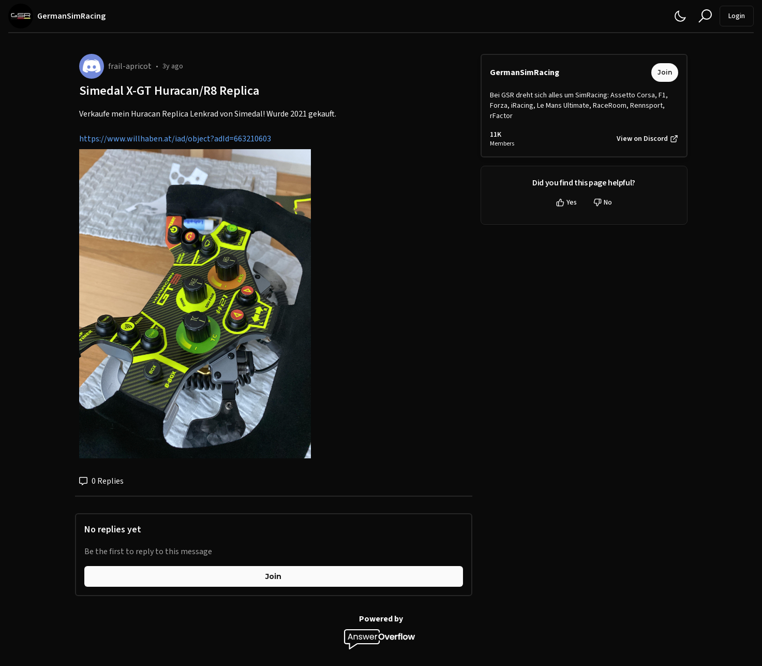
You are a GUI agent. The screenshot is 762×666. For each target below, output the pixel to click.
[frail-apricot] (91, 66)
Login (736, 16)
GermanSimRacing (524, 72)
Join (273, 576)
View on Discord (647, 139)
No (602, 202)
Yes (566, 202)
